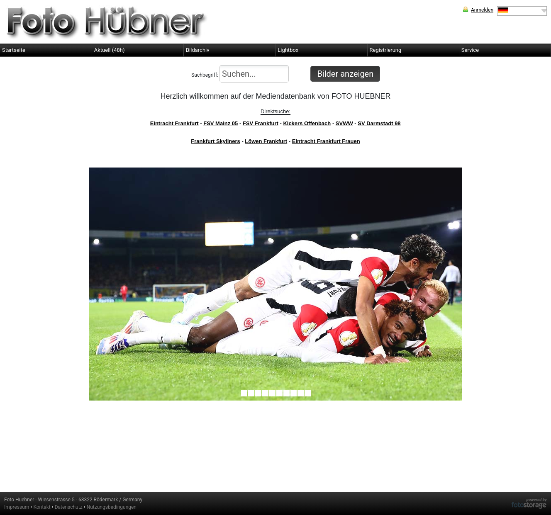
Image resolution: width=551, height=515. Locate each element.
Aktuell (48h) (109, 50)
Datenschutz (69, 507)
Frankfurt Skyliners (215, 141)
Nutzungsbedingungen (112, 507)
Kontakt (41, 507)
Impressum (16, 507)
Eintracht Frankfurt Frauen (326, 141)
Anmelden (482, 10)
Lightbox (288, 50)
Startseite (13, 50)
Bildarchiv (198, 50)
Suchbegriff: (240, 74)
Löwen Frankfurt (266, 141)
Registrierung (386, 50)
